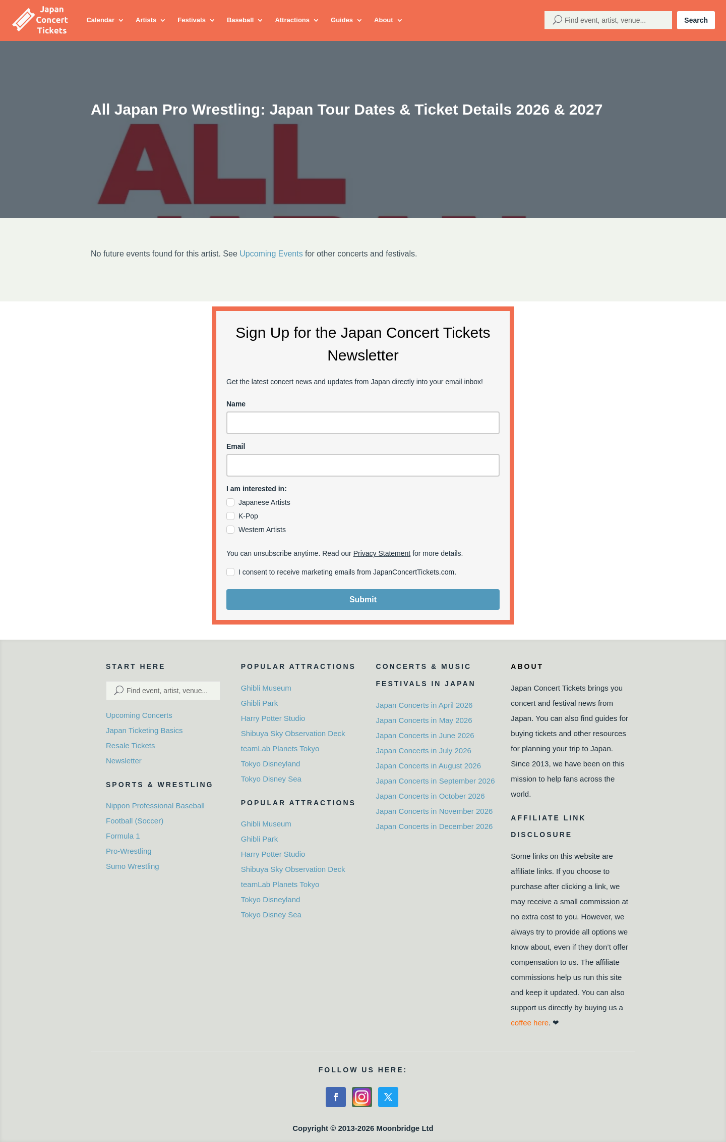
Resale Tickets (130, 745)
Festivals (191, 20)
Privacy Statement (382, 553)
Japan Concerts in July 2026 (423, 750)
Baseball (240, 20)
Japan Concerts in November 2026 (434, 811)
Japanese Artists (264, 502)
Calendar (100, 20)
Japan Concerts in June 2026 (425, 735)
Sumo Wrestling (132, 866)
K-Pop (248, 516)
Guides (342, 20)
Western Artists (262, 530)
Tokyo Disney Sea (271, 778)
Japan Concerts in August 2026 (428, 765)
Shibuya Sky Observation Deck (293, 733)
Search (696, 20)
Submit (363, 599)
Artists (146, 20)
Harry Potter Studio (273, 718)
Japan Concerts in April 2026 (424, 705)
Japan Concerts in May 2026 (424, 720)
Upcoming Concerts (139, 715)
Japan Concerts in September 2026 (435, 780)
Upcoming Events (270, 253)
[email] (363, 465)
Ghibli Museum (266, 688)
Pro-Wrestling (129, 851)
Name (236, 404)
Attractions (292, 20)
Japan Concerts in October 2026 (430, 796)
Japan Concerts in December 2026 (434, 826)
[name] (363, 422)
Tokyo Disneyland (270, 763)
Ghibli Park (259, 703)
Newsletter (124, 760)
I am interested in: (256, 489)
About (383, 20)
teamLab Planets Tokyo (280, 748)
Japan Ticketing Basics (144, 730)
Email (235, 446)
